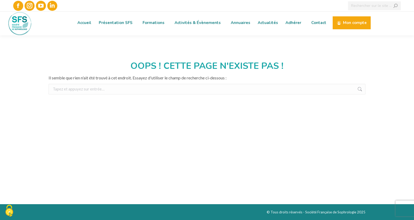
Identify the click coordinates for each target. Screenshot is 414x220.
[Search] (374, 5)
